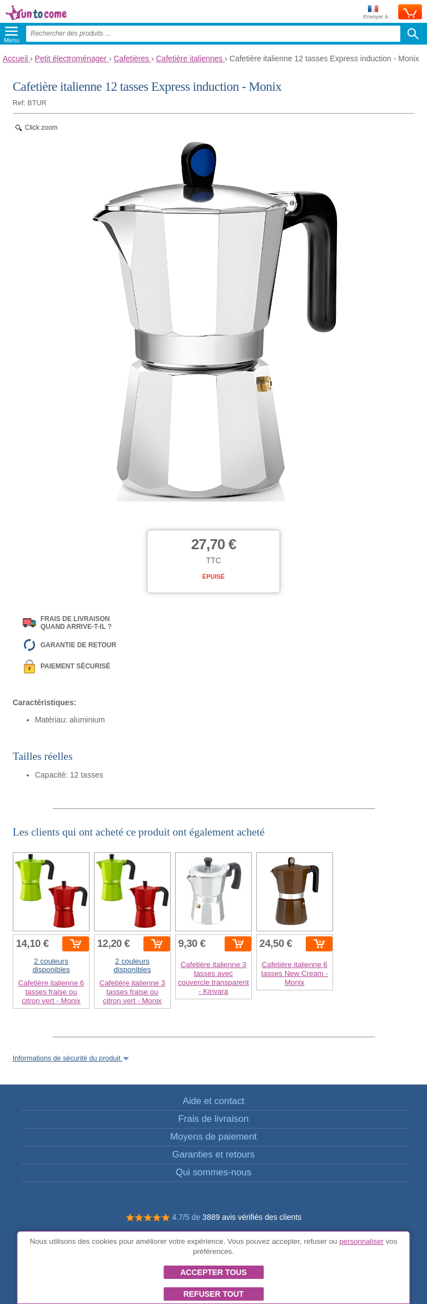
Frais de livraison (213, 1118)
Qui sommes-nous (213, 1172)
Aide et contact (213, 1101)
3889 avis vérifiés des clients (251, 1217)
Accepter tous (213, 1272)
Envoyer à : (377, 12)
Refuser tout (213, 1294)
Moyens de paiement (213, 1136)
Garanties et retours (213, 1154)
